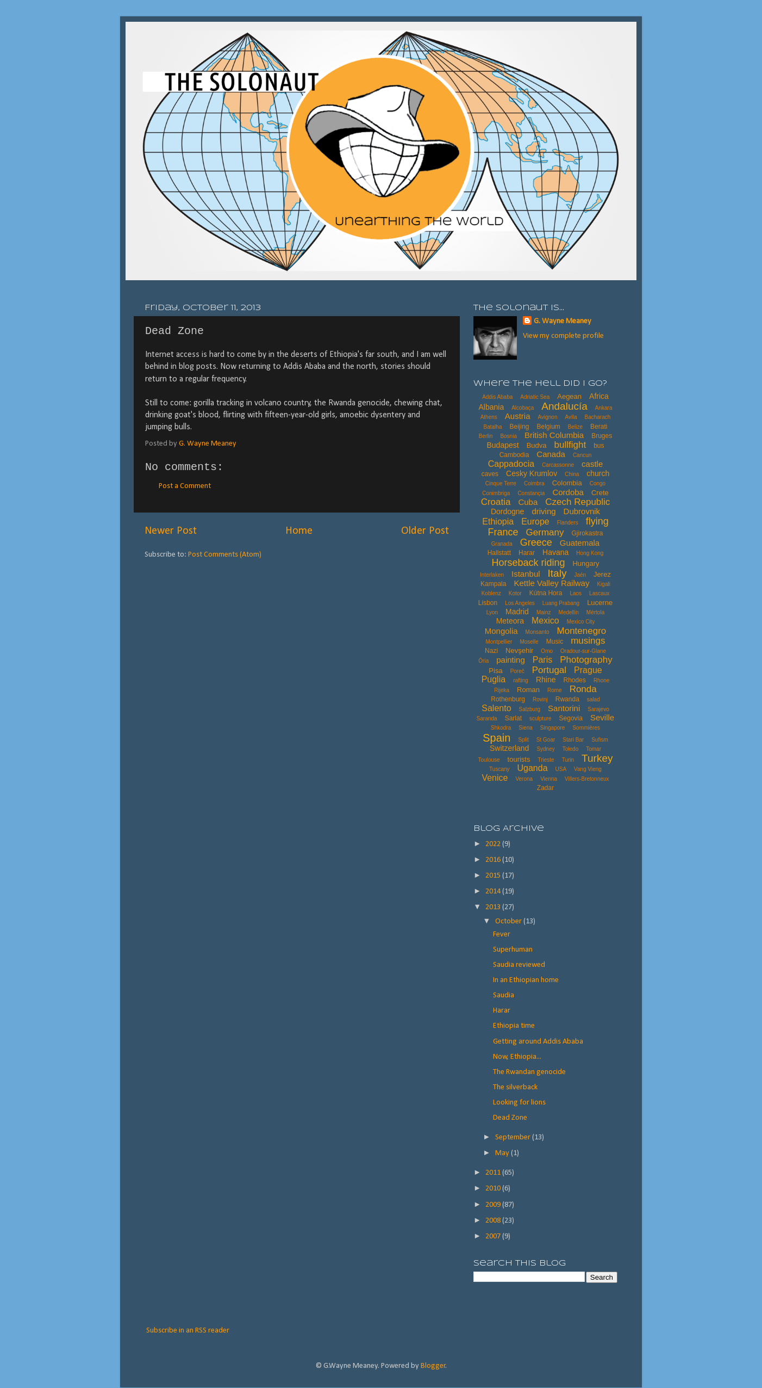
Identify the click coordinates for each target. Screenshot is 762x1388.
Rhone (601, 680)
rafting (520, 680)
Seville (602, 717)
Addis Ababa (497, 397)
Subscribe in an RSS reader (187, 1331)
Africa (599, 396)
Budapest (502, 445)
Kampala (493, 584)
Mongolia (501, 631)
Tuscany (499, 769)
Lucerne (600, 603)
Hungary (585, 563)
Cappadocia (511, 463)
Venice (495, 777)
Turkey (597, 758)
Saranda (487, 718)
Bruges (601, 436)
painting (510, 659)
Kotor (515, 593)
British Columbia (554, 435)
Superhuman (513, 950)
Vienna (548, 779)
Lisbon (487, 603)
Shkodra (501, 728)
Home (299, 531)
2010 (493, 1189)
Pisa (495, 671)
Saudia (503, 995)
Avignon (547, 417)
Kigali (603, 584)
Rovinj (540, 699)
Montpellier (498, 642)
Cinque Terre (500, 483)
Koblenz (491, 593)
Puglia (493, 679)
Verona (524, 779)
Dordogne (507, 511)
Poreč (517, 671)
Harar (527, 553)
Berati (598, 426)
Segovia (571, 718)
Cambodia (514, 455)
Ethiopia (498, 521)
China (572, 474)
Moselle (529, 642)
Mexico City (581, 622)
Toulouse (489, 760)
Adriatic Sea (534, 397)
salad (593, 699)
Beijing (519, 426)
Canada (550, 454)
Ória (483, 661)
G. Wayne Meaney (562, 321)
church (597, 473)
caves (490, 474)
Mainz (543, 612)
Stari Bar (573, 740)
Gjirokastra (587, 533)
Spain (496, 738)
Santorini (564, 708)
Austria (517, 416)
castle (592, 463)
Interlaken (492, 575)
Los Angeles (520, 603)
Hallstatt (499, 553)
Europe (535, 521)
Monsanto (537, 632)
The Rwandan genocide (529, 1072)
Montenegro (582, 631)
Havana (555, 552)
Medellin (569, 612)
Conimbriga (496, 493)
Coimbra (534, 483)
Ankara (604, 408)
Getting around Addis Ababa (538, 1042)
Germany (545, 532)
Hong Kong (589, 553)
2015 (493, 876)
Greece (536, 542)
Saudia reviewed (519, 965)
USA (561, 769)
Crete (600, 493)
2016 (493, 860)
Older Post (425, 531)
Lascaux (599, 593)
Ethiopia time (514, 1026)
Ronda (583, 689)
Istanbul (525, 573)
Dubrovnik (582, 511)
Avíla (571, 417)
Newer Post (171, 531)
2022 (493, 844)
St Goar (545, 740)
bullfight (570, 445)
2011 (493, 1173)
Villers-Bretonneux (587, 779)
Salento (496, 708)
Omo (547, 651)
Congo (597, 483)
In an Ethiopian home (526, 980)
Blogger (433, 1366)
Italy (557, 573)
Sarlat (513, 718)
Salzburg (529, 709)
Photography (586, 660)
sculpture (540, 718)
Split (523, 740)
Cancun (582, 455)
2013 (493, 907)
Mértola (595, 612)
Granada (502, 544)
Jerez (602, 574)
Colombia (567, 483)
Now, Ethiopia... (517, 1057)
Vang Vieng (588, 769)
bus (599, 445)
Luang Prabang (560, 603)
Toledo (570, 749)
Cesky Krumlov (531, 473)
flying (597, 521)
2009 (493, 1205)
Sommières (586, 728)
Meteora (510, 620)
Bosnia (508, 436)
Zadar (545, 788)
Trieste (546, 760)
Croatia (496, 502)
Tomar (593, 749)
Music (554, 641)
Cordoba (568, 492)
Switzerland (509, 748)
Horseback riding (528, 562)
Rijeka (501, 690)
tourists (519, 759)
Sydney (545, 749)
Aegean (569, 396)
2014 (493, 891)
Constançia (531, 493)
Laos (576, 593)
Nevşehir (519, 650)
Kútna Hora (546, 593)
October (509, 921)
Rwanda (567, 699)
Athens (488, 417)
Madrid (517, 611)
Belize (575, 427)
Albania (491, 407)
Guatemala (579, 542)
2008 (493, 1221)
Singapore (552, 728)
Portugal (549, 670)
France (503, 532)
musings (588, 641)
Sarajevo (598, 709)
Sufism (599, 740)
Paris (542, 659)
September (513, 1137)
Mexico (545, 620)
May (503, 1153)
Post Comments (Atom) (224, 555)
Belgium (548, 426)
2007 (493, 1236)
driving (543, 511)
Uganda (532, 768)
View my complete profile (563, 336)
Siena (526, 728)
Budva (537, 445)
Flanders (567, 523)
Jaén (580, 575)
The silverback (515, 1087)
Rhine (546, 679)
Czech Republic (577, 502)
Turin (568, 760)
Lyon (492, 612)
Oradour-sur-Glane (583, 651)
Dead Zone (510, 1118)
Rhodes (575, 680)
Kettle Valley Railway (551, 583)
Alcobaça (522, 408)
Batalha (493, 427)
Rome (554, 690)
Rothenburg (508, 699)
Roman (528, 690)
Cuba (528, 502)
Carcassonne (558, 465)
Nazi (491, 651)
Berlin (486, 436)
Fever (501, 934)
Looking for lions (519, 1103)
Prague (588, 670)
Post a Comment (185, 486)
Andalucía (564, 406)
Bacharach (598, 417)
